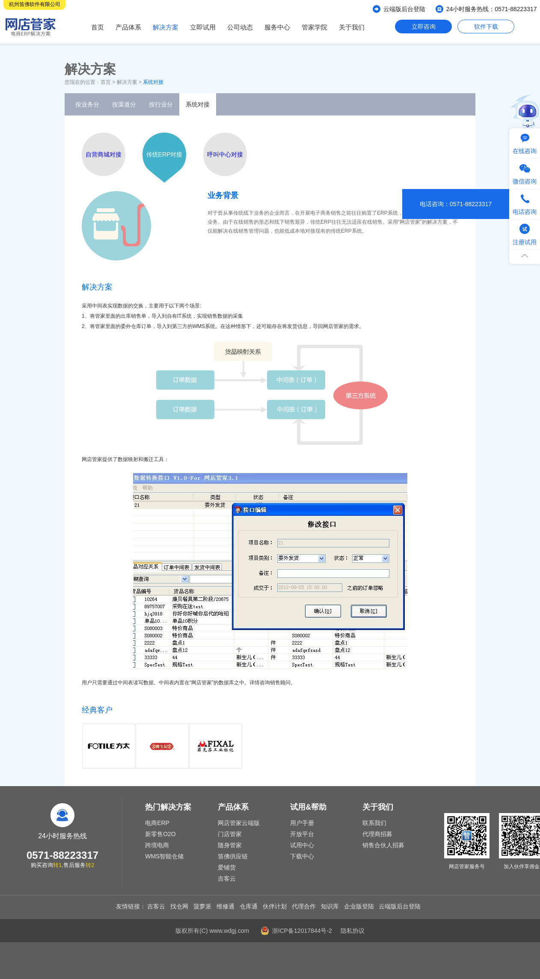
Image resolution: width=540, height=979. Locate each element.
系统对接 (198, 104)
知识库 (330, 906)
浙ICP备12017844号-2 (302, 930)
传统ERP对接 (164, 154)
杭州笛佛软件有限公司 (34, 4)
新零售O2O (160, 834)
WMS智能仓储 (164, 856)
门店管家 (230, 834)
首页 (97, 27)
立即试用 (203, 27)
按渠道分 (124, 104)
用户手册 (302, 822)
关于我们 (352, 27)
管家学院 (314, 27)
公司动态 (240, 27)
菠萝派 (202, 906)
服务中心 (277, 27)
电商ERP (157, 822)
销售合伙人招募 (383, 845)
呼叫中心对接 (225, 154)
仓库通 (249, 906)
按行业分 (161, 104)
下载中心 (302, 856)
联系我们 (374, 822)
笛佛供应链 (233, 856)
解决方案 (165, 27)
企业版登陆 (359, 906)
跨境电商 (157, 845)
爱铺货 (227, 867)
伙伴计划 (275, 906)
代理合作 (304, 906)
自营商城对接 (104, 154)
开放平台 (302, 834)
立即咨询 (424, 26)
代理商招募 (377, 834)
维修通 (225, 906)
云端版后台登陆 (404, 9)
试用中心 (302, 845)
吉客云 (227, 878)
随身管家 (230, 845)
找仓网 (179, 906)
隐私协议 (353, 930)
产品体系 (128, 27)
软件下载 (486, 26)
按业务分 (87, 104)
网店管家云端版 (239, 822)
